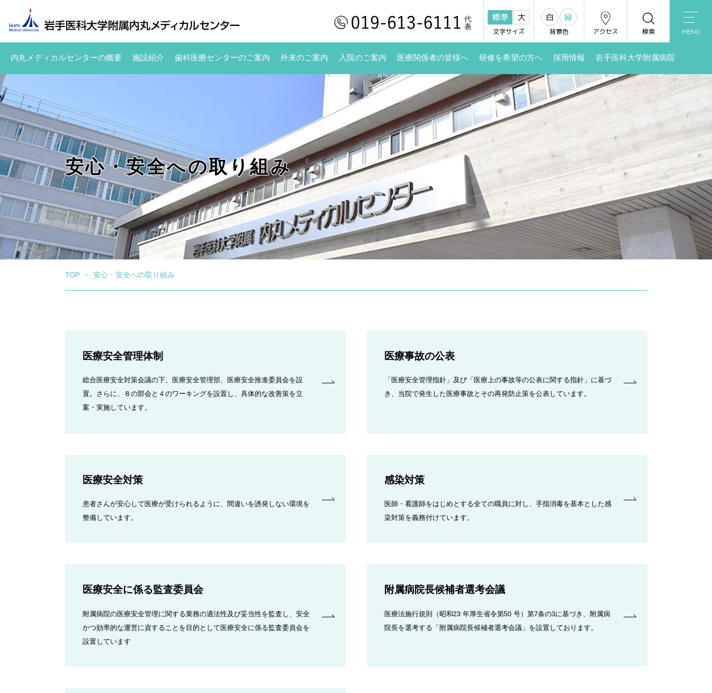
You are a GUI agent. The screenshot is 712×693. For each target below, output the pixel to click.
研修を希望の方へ (511, 57)
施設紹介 (148, 57)
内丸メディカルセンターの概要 (66, 57)
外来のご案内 (304, 57)
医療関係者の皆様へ (432, 57)
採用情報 (569, 57)
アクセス (605, 23)
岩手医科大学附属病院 (635, 57)
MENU (691, 24)
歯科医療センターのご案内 (222, 57)
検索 (648, 23)
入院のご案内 (362, 57)
